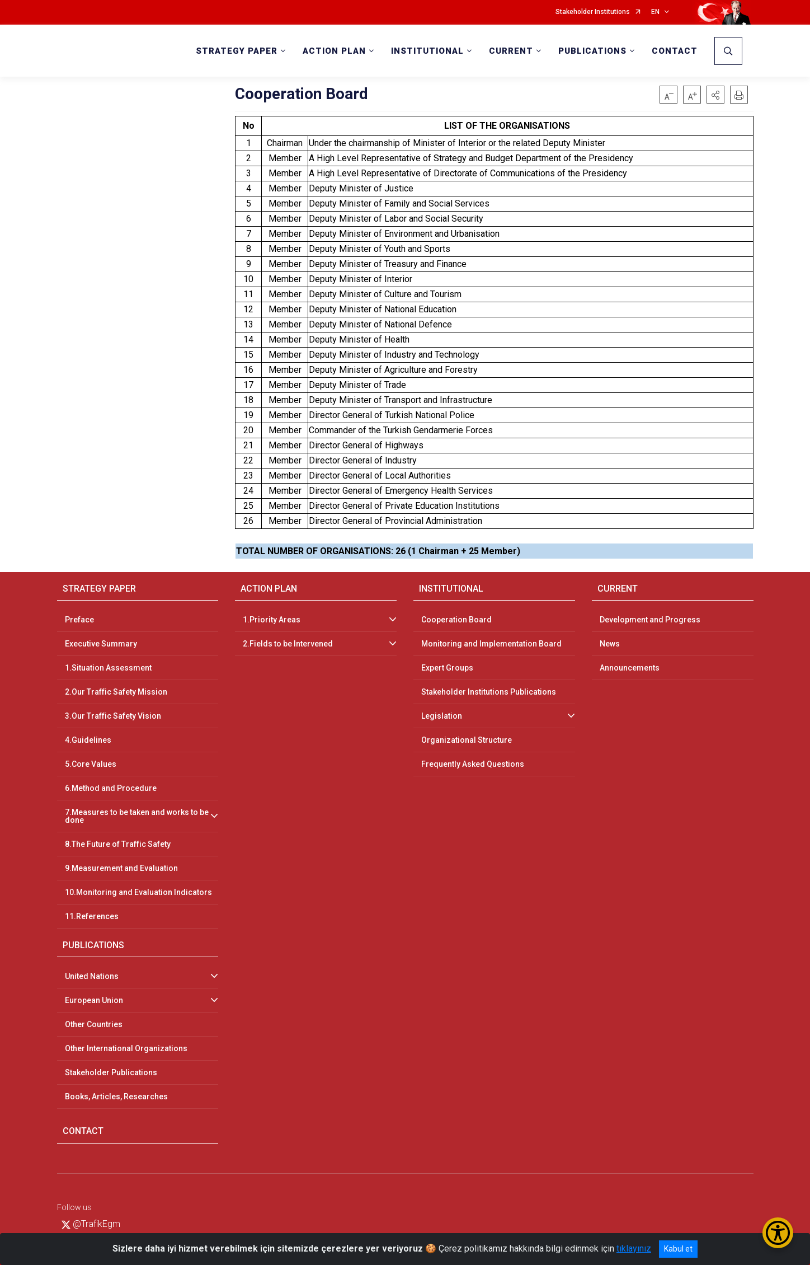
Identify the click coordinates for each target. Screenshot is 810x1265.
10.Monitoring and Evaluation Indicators (138, 892)
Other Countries (94, 1024)
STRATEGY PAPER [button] (236, 51)
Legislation (441, 715)
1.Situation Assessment (108, 667)
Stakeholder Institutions (592, 12)
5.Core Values (90, 764)
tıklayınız (633, 1248)
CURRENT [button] (511, 51)
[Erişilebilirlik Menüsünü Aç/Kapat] (777, 1232)
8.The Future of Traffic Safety (118, 844)
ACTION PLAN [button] (334, 51)
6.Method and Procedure (111, 788)
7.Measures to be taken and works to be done (137, 816)
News (610, 643)
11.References (92, 916)
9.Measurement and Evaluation (121, 868)
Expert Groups (447, 667)
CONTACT (675, 51)
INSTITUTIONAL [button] (427, 51)
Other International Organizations (126, 1048)
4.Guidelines (88, 739)
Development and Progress (650, 619)
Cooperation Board (456, 619)
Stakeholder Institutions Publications (488, 691)
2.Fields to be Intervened (288, 643)
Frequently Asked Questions (472, 764)
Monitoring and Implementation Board (491, 643)
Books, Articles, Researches (116, 1096)
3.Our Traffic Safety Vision (113, 715)
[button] (715, 95)
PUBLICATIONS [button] (592, 51)
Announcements (630, 667)
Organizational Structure (466, 739)
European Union (94, 1000)
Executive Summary (101, 643)
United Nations (92, 976)
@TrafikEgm (91, 1224)
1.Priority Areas (271, 619)
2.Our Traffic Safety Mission (116, 691)
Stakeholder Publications (111, 1072)
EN (655, 12)
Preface (79, 619)
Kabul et (678, 1248)
